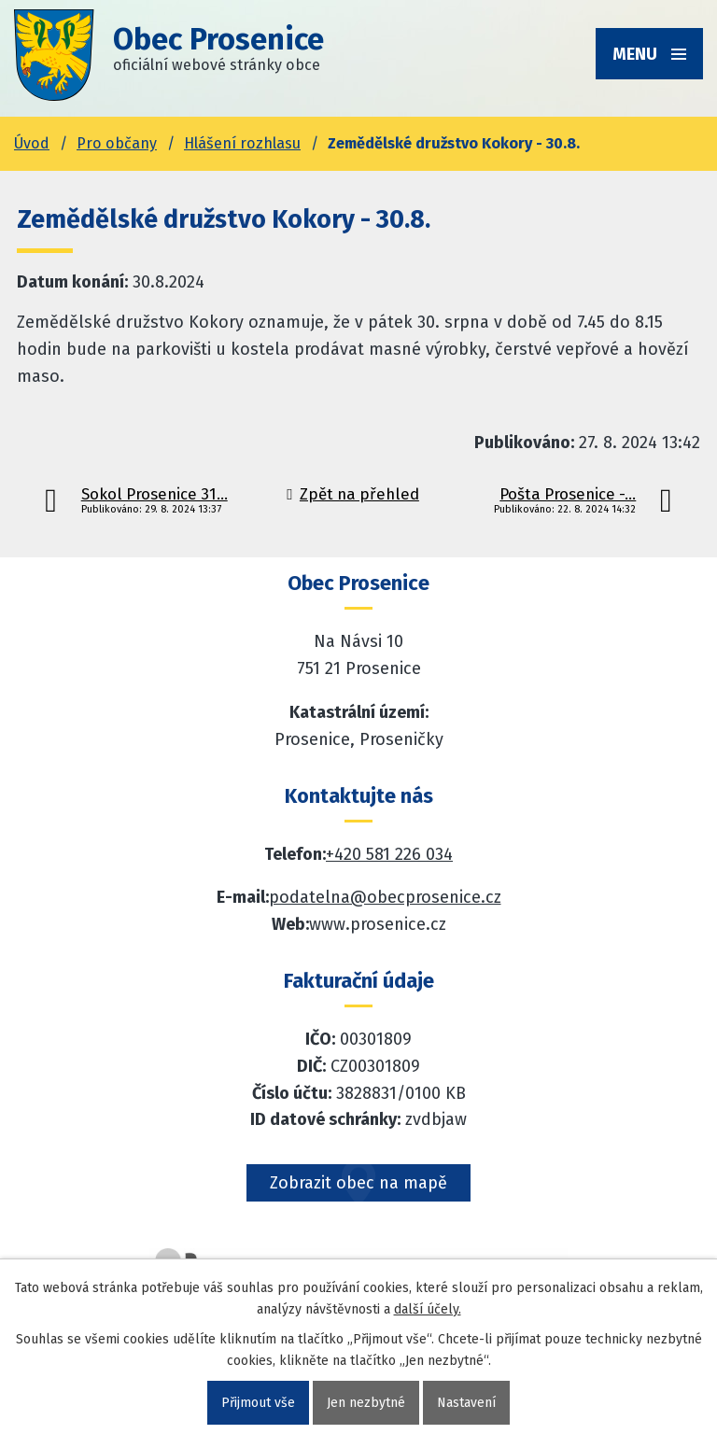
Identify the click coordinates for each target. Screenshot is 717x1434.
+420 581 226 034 (389, 854)
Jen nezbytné (366, 1403)
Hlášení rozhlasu (242, 143)
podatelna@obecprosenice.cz (385, 897)
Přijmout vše (258, 1403)
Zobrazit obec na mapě (358, 1183)
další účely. (427, 1309)
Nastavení (466, 1403)
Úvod (31, 143)
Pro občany (117, 143)
